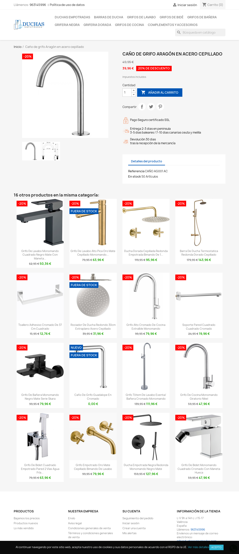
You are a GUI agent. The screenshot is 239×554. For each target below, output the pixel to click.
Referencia (136, 171)
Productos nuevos (26, 523)
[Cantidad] (127, 92)
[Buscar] (200, 32)
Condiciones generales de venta (89, 528)
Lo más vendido (24, 528)
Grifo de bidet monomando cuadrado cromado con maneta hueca (199, 468)
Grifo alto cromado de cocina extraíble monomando (145, 326)
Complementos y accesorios (173, 25)
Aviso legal (75, 523)
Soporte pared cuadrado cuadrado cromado (198, 326)
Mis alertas (129, 533)
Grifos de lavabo (141, 17)
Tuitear (151, 106)
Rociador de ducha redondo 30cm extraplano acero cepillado (93, 326)
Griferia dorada (97, 25)
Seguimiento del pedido (137, 518)
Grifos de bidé (171, 17)
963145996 (38, 5)
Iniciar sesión (130, 523)
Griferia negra (67, 25)
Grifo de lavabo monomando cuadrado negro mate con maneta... (40, 254)
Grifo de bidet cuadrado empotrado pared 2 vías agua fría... (40, 468)
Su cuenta (131, 511)
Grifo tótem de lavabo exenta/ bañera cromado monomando (146, 396)
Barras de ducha (108, 17)
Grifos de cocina (129, 25)
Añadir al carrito (159, 92)
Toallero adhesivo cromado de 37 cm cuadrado (40, 326)
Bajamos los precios (27, 518)
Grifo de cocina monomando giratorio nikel (199, 396)
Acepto (216, 547)
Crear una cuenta (134, 528)
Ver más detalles (198, 547)
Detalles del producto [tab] (146, 161)
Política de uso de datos (67, 5)
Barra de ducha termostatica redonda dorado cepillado (199, 253)
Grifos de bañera (202, 17)
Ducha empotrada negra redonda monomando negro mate (146, 467)
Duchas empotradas (72, 17)
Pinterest (160, 106)
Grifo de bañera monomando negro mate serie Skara (40, 396)
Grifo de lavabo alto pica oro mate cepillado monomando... (93, 253)
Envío (71, 518)
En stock (134, 176)
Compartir (142, 106)
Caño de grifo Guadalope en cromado (93, 396)
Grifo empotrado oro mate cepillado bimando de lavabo (93, 467)
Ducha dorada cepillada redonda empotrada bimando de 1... (146, 253)
